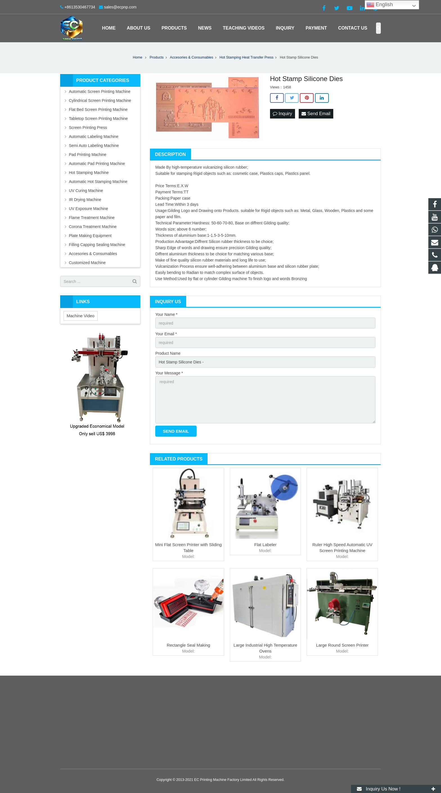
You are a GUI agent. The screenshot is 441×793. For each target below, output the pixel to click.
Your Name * (166, 314)
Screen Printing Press (88, 127)
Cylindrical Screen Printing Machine (100, 100)
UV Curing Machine (86, 190)
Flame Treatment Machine (92, 217)
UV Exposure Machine (88, 208)
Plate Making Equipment (90, 235)
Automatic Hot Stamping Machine (98, 181)
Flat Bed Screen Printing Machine (98, 109)
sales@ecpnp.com (120, 7)
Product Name (167, 353)
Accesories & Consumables (93, 253)
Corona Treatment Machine (93, 226)
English (379, 4)
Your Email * (166, 334)
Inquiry (282, 113)
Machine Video (80, 315)
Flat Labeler (265, 544)
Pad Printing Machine (87, 154)
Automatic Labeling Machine (93, 136)
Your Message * (169, 373)
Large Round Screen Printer (342, 645)
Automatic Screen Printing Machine (99, 91)
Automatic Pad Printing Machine (97, 163)
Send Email (316, 113)
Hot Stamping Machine (89, 172)
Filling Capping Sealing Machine (97, 244)
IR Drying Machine (85, 199)
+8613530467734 (79, 7)
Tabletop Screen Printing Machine (98, 118)
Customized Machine (87, 262)
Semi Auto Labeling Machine (94, 145)
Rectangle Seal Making (188, 645)
